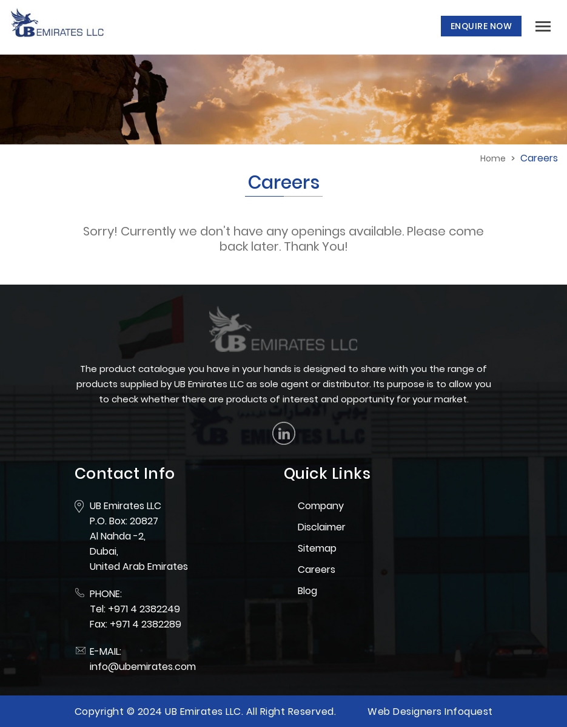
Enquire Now (481, 26)
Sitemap (317, 548)
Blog (307, 591)
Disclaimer (322, 527)
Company (321, 506)
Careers (316, 570)
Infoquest (469, 712)
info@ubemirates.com (143, 667)
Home (493, 158)
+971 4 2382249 (144, 609)
